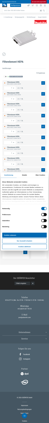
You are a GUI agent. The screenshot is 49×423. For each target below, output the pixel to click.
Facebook (24, 354)
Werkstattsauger (31, 17)
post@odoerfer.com (24, 317)
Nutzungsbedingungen (25, 409)
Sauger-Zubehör (42, 17)
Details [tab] (24, 175)
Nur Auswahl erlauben (24, 241)
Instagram (24, 359)
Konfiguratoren (15, 5)
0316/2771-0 (9, 300)
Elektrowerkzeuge (7, 17)
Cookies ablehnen (24, 246)
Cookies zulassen (10, 235)
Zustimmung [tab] (8, 175)
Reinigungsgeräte (19, 17)
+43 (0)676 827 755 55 (24, 309)
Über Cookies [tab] (40, 175)
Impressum (24, 405)
